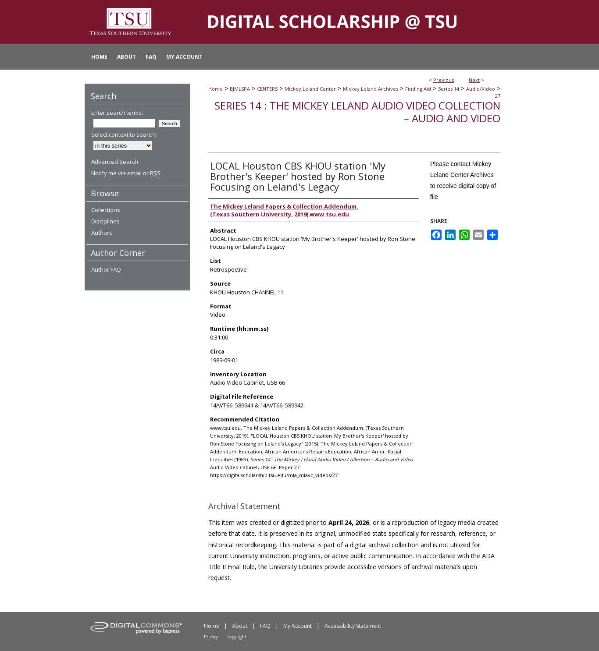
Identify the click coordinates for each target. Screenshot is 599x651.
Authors (101, 233)
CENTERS (267, 88)
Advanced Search (114, 162)
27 (497, 95)
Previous (443, 80)
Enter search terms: (117, 113)
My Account (297, 626)
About (239, 626)
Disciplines (105, 221)
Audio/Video (480, 88)
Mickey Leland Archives (370, 88)
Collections (105, 210)
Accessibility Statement (352, 626)
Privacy (211, 636)
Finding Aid (418, 88)
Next (474, 80)
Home (215, 88)
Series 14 (448, 88)
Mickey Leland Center (310, 88)
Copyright (236, 636)
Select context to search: (123, 134)
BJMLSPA (240, 88)
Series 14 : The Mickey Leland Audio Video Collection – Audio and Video (357, 111)
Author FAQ (106, 269)
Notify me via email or (125, 173)
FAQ (265, 626)
